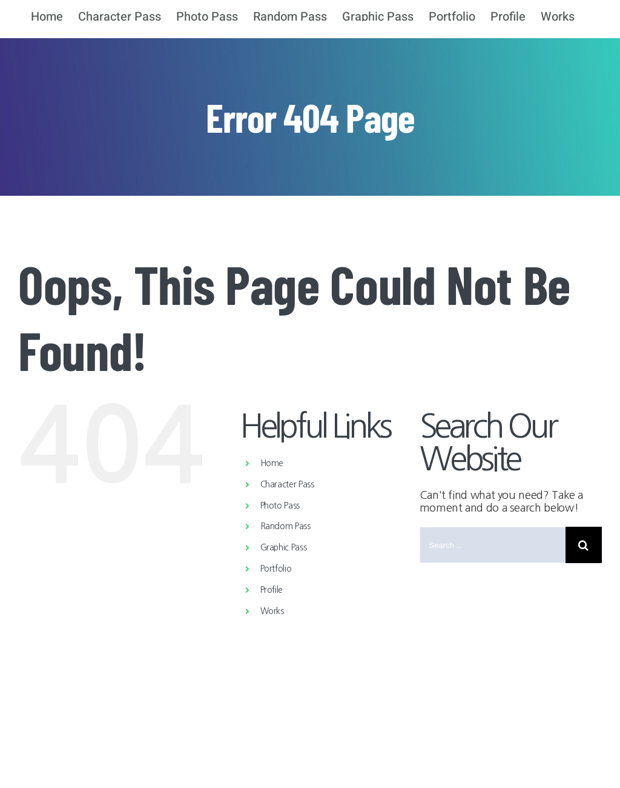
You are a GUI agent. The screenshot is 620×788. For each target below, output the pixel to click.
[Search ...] (493, 545)
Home (272, 463)
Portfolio (276, 568)
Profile (271, 590)
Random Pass (285, 526)
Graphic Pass (283, 547)
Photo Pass (280, 505)
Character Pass (287, 484)
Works (272, 611)
